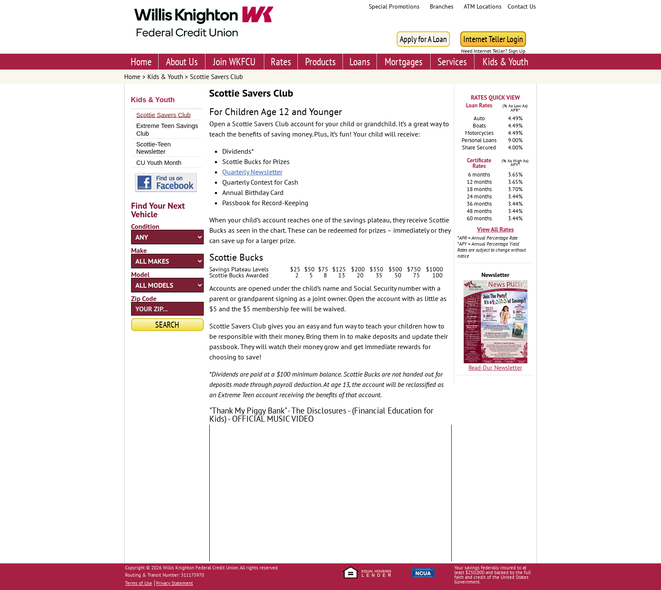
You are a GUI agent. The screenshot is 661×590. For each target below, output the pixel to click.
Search (167, 324)
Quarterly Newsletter (252, 171)
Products (320, 61)
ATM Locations (483, 6)
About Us (182, 61)
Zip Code (143, 298)
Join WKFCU (234, 61)
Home (141, 61)
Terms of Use (138, 583)
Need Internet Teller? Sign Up (493, 51)
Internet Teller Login (493, 39)
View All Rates (495, 229)
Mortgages (403, 61)
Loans (359, 61)
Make (139, 250)
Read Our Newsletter (495, 367)
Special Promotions (394, 6)
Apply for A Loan (423, 39)
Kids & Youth (506, 61)
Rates (281, 61)
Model (140, 274)
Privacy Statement (174, 583)
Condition (145, 226)
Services (452, 61)
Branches (441, 6)
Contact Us (522, 6)
